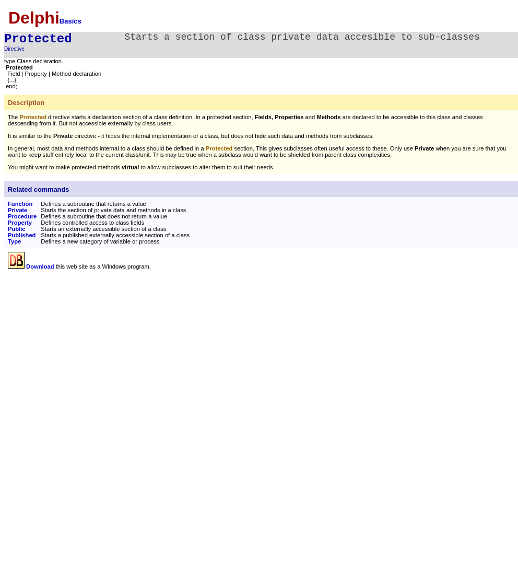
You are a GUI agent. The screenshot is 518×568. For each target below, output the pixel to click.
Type (14, 241)
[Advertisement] (95, 350)
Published (22, 235)
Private (17, 210)
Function (20, 204)
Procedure (22, 216)
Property (20, 222)
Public (17, 229)
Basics (70, 21)
